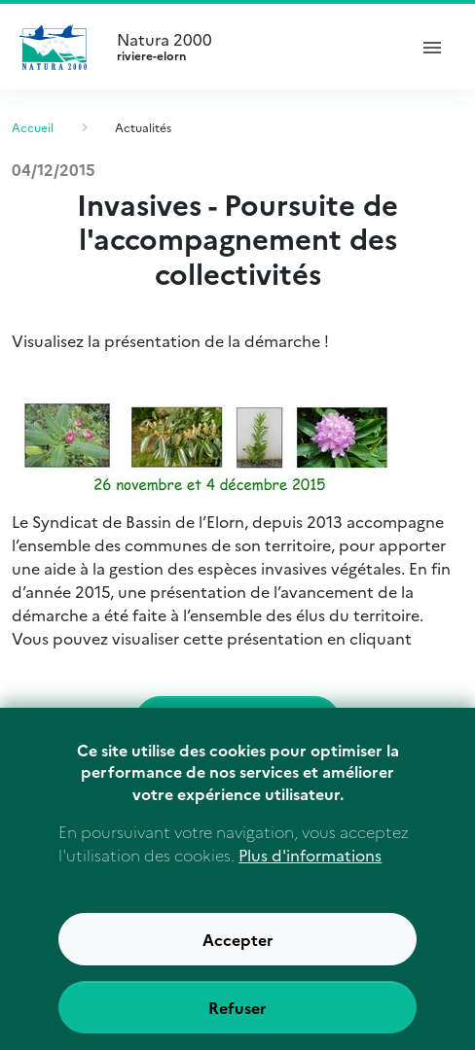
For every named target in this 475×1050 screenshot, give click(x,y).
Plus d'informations (310, 868)
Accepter (238, 952)
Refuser (237, 1021)
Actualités (143, 127)
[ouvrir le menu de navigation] (432, 46)
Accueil (33, 127)
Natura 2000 (253, 46)
